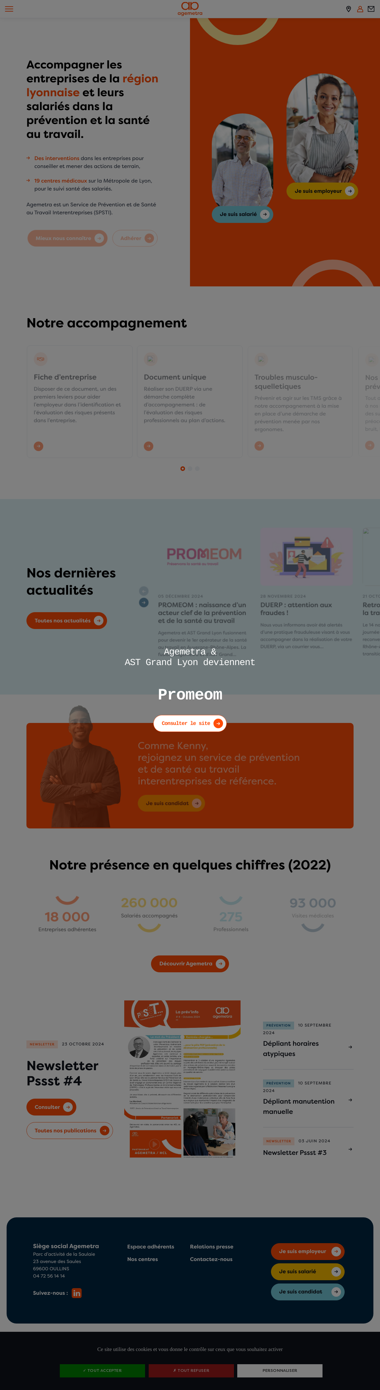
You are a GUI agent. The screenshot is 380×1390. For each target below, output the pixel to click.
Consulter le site (186, 723)
